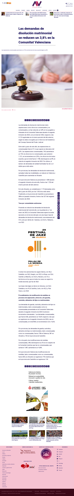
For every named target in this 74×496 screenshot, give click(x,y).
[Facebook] (32, 120)
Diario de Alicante (42, 467)
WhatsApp (61, 463)
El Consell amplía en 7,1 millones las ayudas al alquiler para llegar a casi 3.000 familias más (37, 439)
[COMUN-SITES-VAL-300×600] (37, 389)
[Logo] (37, 4)
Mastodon (61, 468)
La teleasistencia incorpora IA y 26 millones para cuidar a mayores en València (14, 14)
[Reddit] (44, 120)
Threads (60, 470)
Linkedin (60, 454)
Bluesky (60, 465)
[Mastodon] (38, 120)
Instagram (61, 451)
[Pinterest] (46, 120)
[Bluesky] (40, 120)
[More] (48, 120)
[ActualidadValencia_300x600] (37, 247)
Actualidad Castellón (42, 469)
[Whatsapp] (27, 120)
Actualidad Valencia (67, 108)
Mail (59, 456)
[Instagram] (30, 120)
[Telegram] (36, 120)
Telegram (60, 458)
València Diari (41, 471)
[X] (34, 120)
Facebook (61, 449)
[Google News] (25, 120)
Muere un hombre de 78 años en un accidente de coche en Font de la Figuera (19, 439)
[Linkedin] (42, 120)
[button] (2, 3)
